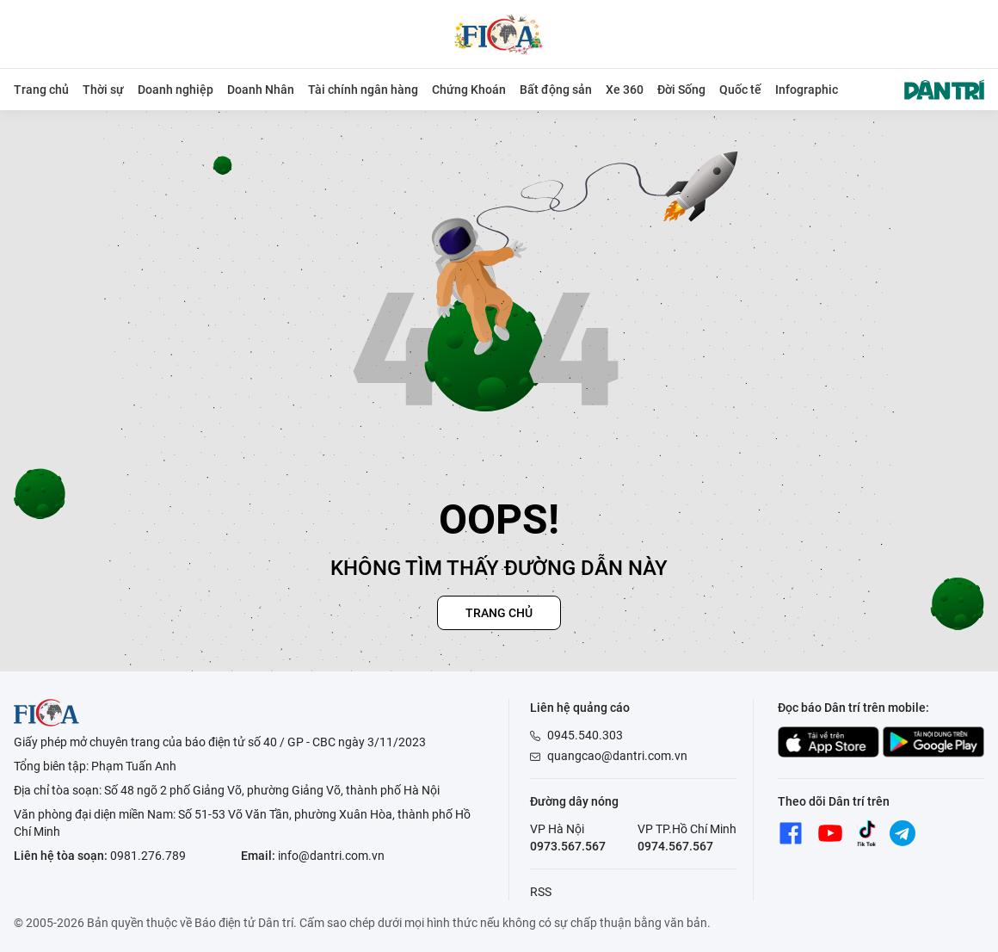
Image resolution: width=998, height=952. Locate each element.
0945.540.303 (585, 735)
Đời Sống (681, 89)
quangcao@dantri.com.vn (617, 756)
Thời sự (103, 89)
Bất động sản (556, 89)
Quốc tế (740, 89)
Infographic (806, 89)
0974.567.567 (675, 846)
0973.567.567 (568, 846)
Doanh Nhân (260, 89)
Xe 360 (625, 89)
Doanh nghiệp (175, 89)
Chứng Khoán (469, 89)
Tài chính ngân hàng (363, 89)
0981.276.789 (148, 855)
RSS (540, 892)
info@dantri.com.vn (331, 855)
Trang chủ (41, 89)
